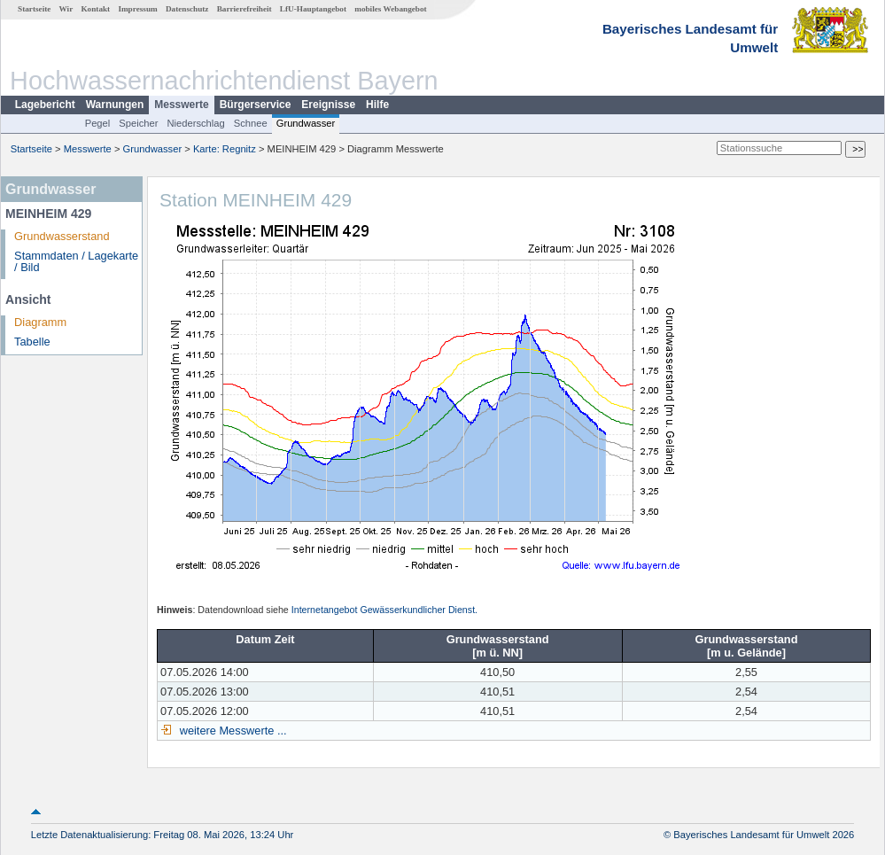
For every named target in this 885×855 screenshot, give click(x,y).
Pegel (98, 123)
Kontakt (95, 8)
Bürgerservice (255, 104)
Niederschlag (195, 123)
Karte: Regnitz (224, 149)
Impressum (137, 8)
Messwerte (181, 104)
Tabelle (32, 341)
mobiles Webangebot (390, 8)
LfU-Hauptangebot (313, 8)
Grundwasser (306, 123)
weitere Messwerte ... (231, 730)
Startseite (34, 8)
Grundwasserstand (61, 236)
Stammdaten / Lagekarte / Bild (76, 261)
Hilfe (377, 104)
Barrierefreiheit (244, 8)
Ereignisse (328, 104)
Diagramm (40, 322)
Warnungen (115, 104)
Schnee (251, 123)
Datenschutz (187, 8)
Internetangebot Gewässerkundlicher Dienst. (384, 609)
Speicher (138, 123)
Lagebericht (45, 104)
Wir (66, 8)
